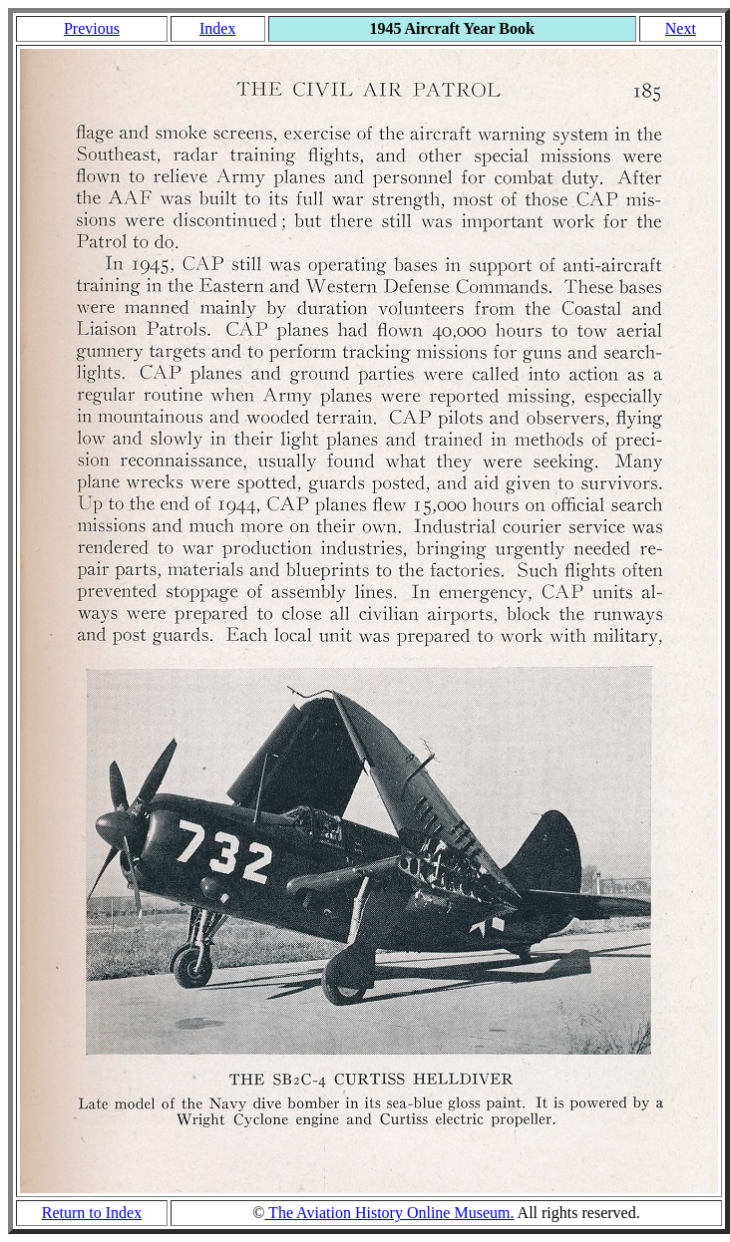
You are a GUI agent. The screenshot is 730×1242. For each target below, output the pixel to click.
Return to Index (92, 1212)
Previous (92, 28)
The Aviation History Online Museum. (389, 1212)
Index (217, 28)
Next (680, 28)
